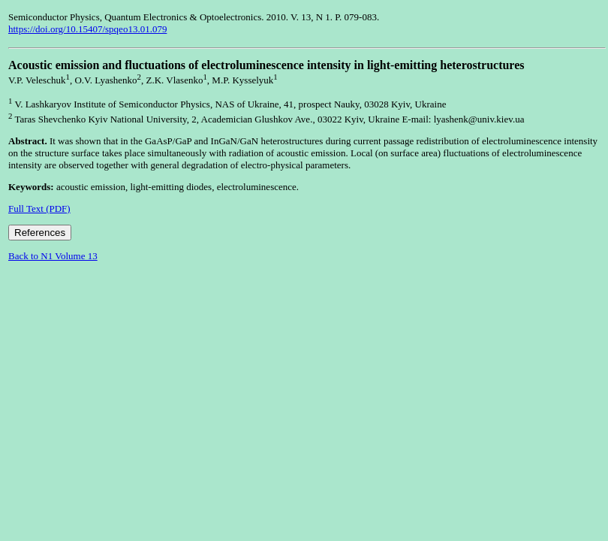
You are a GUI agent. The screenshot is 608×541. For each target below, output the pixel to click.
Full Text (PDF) (39, 208)
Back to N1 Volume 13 (53, 255)
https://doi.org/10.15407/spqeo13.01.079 (87, 29)
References (39, 232)
